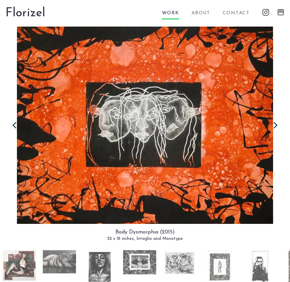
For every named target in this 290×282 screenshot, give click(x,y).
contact (236, 13)
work (170, 13)
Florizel (25, 13)
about (200, 13)
